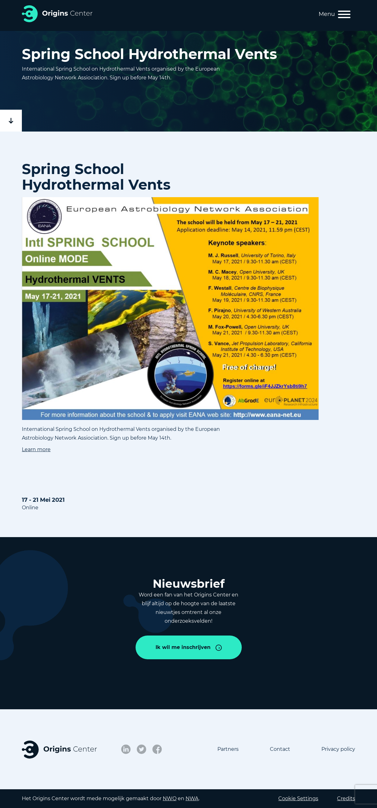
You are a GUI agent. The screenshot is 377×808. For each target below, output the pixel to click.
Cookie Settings (298, 798)
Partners (228, 749)
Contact (280, 749)
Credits (346, 798)
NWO (169, 798)
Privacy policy (338, 749)
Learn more (36, 449)
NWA (192, 798)
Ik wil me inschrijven (183, 647)
